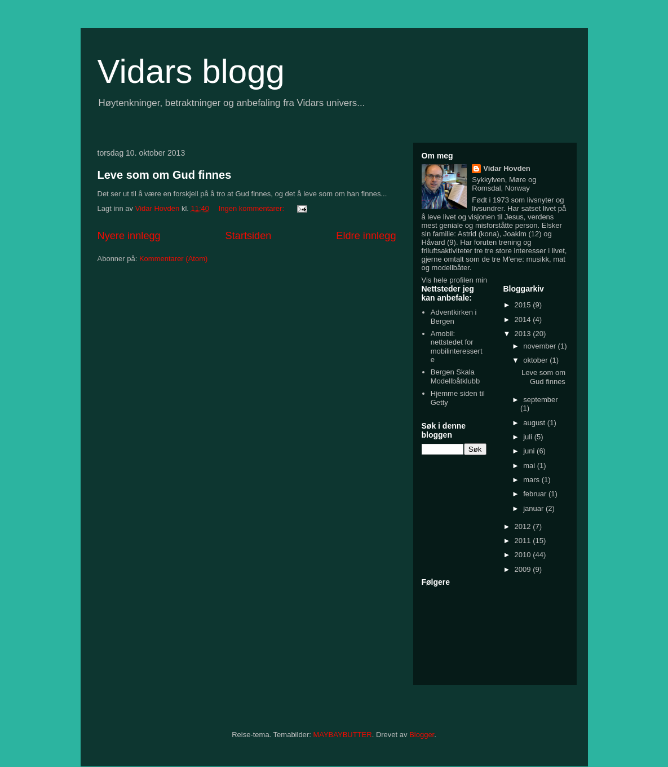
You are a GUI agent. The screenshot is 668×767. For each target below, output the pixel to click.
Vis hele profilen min (455, 280)
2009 (524, 569)
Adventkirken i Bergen (454, 316)
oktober (536, 360)
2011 (524, 540)
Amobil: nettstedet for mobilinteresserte (457, 346)
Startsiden (248, 235)
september (540, 399)
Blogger (421, 734)
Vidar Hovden (506, 168)
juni (530, 451)
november (540, 346)
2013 (524, 333)
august (535, 422)
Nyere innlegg (129, 235)
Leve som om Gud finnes (165, 175)
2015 (524, 305)
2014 (524, 319)
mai (530, 465)
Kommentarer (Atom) (173, 258)
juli (528, 437)
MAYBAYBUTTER (342, 734)
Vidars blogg (191, 71)
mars (532, 479)
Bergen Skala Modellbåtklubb (455, 376)
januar (534, 508)
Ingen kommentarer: (252, 208)
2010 (524, 554)
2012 (524, 526)
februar (535, 494)
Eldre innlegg (366, 235)
